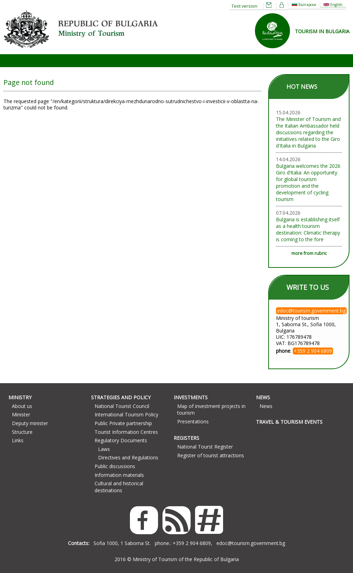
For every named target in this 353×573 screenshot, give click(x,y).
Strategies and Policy (121, 397)
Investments (191, 397)
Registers (186, 438)
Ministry (20, 397)
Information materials (119, 475)
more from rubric (309, 253)
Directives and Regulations (128, 457)
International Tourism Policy (126, 414)
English (333, 4)
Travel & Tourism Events (289, 421)
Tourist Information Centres (126, 432)
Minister (21, 414)
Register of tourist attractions (210, 455)
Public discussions (115, 466)
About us (22, 406)
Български (304, 4)
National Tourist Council (122, 406)
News (263, 397)
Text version (244, 6)
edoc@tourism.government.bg (250, 543)
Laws (104, 449)
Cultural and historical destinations (119, 487)
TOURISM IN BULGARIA (322, 31)
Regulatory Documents (121, 440)
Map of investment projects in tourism (211, 409)
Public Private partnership (123, 423)
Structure (22, 432)
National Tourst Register (205, 446)
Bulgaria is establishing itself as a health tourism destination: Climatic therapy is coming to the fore (308, 229)
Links (17, 440)
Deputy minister (30, 423)
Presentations (193, 421)
